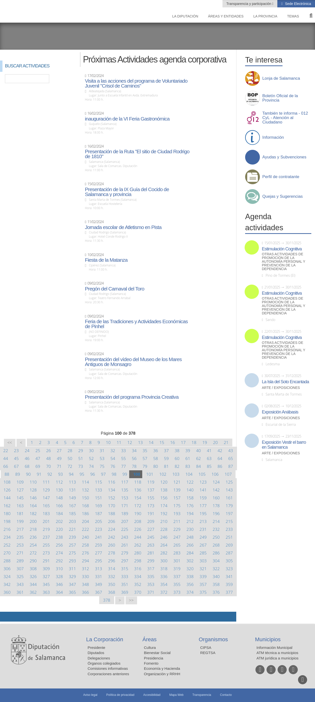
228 (164, 529)
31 (102, 450)
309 (46, 568)
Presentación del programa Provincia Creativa (131, 397)
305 (229, 561)
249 (203, 537)
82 (177, 466)
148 (59, 498)
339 (203, 576)
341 (229, 576)
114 (85, 482)
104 (188, 474)
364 (59, 592)
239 (72, 537)
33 (123, 450)
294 (85, 561)
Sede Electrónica (297, 4)
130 (59, 490)
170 (111, 505)
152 (111, 498)
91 (39, 474)
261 (124, 545)
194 (190, 513)
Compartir (6, 617)
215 (229, 521)
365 (72, 592)
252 (7, 545)
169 (98, 505)
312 (85, 568)
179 (229, 505)
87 (230, 466)
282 (164, 553)
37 (166, 450)
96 (92, 474)
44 (5, 458)
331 (98, 576)
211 (177, 521)
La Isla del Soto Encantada (285, 381)
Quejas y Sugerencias (282, 196)
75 (102, 466)
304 (216, 561)
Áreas (149, 639)
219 (46, 529)
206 (111, 521)
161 (229, 498)
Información (273, 137)
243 (124, 537)
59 (166, 458)
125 (229, 482)
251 (229, 537)
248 (190, 537)
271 (20, 553)
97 (103, 474)
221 (72, 529)
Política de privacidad (120, 695)
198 (7, 521)
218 (33, 529)
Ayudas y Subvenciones (284, 157)
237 (46, 537)
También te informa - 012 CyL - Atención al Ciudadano (285, 117)
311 (72, 568)
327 (46, 576)
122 (190, 482)
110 (33, 482)
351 (124, 584)
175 (177, 505)
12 (129, 442)
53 (102, 458)
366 (85, 592)
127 (20, 490)
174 (164, 505)
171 (124, 505)
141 (203, 490)
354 (164, 584)
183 (46, 513)
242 (111, 537)
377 (229, 592)
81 (166, 466)
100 (136, 474)
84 (198, 466)
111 (46, 482)
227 (150, 529)
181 (20, 513)
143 (229, 490)
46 (27, 458)
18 (194, 442)
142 (216, 490)
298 (137, 561)
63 (209, 458)
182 (33, 513)
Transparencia (201, 695)
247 (177, 537)
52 (91, 458)
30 (91, 450)
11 (119, 442)
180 (7, 513)
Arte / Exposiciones (281, 388)
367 (98, 592)
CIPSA (205, 647)
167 (72, 505)
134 (111, 490)
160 (216, 498)
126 (7, 490)
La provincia (265, 16)
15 (161, 442)
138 (164, 490)
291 (46, 561)
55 (123, 458)
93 (60, 474)
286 (216, 553)
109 (20, 482)
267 (203, 545)
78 (134, 466)
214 (216, 521)
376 (216, 592)
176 (190, 505)
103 (175, 474)
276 (85, 553)
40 (198, 450)
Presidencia (153, 658)
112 (59, 482)
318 (164, 568)
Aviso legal (90, 695)
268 (216, 545)
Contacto (226, 695)
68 (27, 466)
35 (144, 450)
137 (150, 490)
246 (164, 537)
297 (124, 561)
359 (229, 584)
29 (80, 450)
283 (177, 553)
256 (59, 545)
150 (85, 498)
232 (216, 529)
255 (46, 545)
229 (177, 529)
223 (98, 529)
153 (124, 498)
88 (7, 474)
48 (48, 458)
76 (112, 466)
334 (137, 576)
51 (80, 458)
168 (85, 505)
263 (150, 545)
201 (46, 521)
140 (190, 490)
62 (198, 458)
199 (20, 521)
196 (216, 513)
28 (70, 450)
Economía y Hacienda (162, 668)
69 (37, 466)
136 (137, 490)
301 (177, 561)
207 (124, 521)
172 (137, 505)
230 (190, 529)
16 (172, 442)
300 (164, 561)
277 (98, 553)
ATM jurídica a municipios (277, 658)
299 (150, 561)
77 (123, 466)
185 (72, 513)
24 (27, 450)
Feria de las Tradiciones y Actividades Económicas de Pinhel (136, 324)
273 (46, 553)
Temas (293, 16)
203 (72, 521)
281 (150, 553)
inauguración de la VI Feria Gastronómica (127, 118)
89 (17, 474)
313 (98, 568)
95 (81, 474)
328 (59, 576)
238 (59, 537)
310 (59, 568)
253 (20, 545)
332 (111, 576)
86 (220, 466)
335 (150, 576)
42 (220, 450)
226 (137, 529)
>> (131, 600)
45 (16, 458)
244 (137, 537)
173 (150, 505)
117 (124, 482)
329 (72, 576)
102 (162, 474)
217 (20, 529)
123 (203, 482)
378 (106, 600)
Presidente (96, 647)
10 (108, 442)
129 (46, 490)
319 (177, 568)
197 (229, 513)
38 (177, 450)
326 (33, 576)
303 (203, 561)
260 (111, 545)
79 (144, 466)
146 (33, 498)
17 (183, 442)
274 (59, 553)
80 (155, 466)
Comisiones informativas (108, 668)
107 (228, 474)
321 (203, 568)
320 (190, 568)
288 (7, 561)
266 (190, 545)
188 (111, 513)
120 (164, 482)
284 (190, 553)
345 (46, 584)
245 (150, 537)
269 (229, 545)
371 (150, 592)
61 (187, 458)
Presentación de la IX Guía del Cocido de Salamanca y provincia (127, 192)
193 (177, 513)
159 (203, 498)
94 (71, 474)
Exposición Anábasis (280, 412)
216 (7, 529)
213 (203, 521)
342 (7, 584)
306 (7, 568)
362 (33, 592)
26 (48, 450)
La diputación (185, 16)
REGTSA (208, 653)
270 (7, 553)
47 (37, 458)
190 (137, 513)
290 (33, 561)
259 (98, 545)
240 (85, 537)
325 (20, 576)
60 (177, 458)
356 (190, 584)
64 (220, 458)
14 (151, 442)
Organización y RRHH (162, 674)
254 (33, 545)
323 (229, 568)
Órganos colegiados (104, 663)
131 (72, 490)
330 (85, 576)
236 (33, 537)
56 (134, 458)
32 (112, 450)
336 (164, 576)
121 (177, 482)
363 (46, 592)
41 (209, 450)
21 (226, 442)
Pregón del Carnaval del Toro (114, 288)
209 (150, 521)
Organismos (213, 639)
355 (177, 584)
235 (20, 537)
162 (7, 505)
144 (7, 498)
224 (111, 529)
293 (72, 561)
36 (155, 450)
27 (59, 450)
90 (28, 474)
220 (59, 529)
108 (7, 482)
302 (190, 561)
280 (137, 553)
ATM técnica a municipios (277, 653)
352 (137, 584)
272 (33, 553)
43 (230, 450)
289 (20, 561)
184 (59, 513)
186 (85, 513)
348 (85, 584)
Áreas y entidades (225, 16)
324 (7, 576)
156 (164, 498)
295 (98, 561)
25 (37, 450)
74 (91, 466)
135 (124, 490)
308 (33, 568)
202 (59, 521)
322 (216, 568)
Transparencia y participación (249, 4)
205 (98, 521)
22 (5, 450)
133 (98, 490)
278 (111, 553)
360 (7, 592)
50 (70, 458)
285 (203, 553)
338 (190, 576)
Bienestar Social (157, 653)
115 (98, 482)
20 (215, 442)
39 (187, 450)
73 (80, 466)
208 (137, 521)
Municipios (268, 639)
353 (150, 584)
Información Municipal (274, 647)
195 (203, 513)
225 (124, 529)
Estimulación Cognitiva (282, 248)
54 (112, 458)
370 (137, 592)
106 (215, 474)
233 (229, 529)
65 (230, 458)
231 (203, 529)
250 (216, 537)
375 (203, 592)
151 (98, 498)
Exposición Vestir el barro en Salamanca (284, 445)
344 (33, 584)
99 (124, 474)
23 (16, 450)
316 (137, 568)
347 (72, 584)
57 (144, 458)
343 (20, 584)
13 (140, 442)
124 (216, 482)
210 (164, 521)
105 (202, 474)
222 (85, 529)
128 (33, 490)
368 (111, 592)
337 (177, 576)
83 (187, 466)
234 (7, 537)
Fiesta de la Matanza (106, 260)
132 (85, 490)
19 (204, 442)
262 (137, 545)
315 (124, 568)
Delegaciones (99, 658)
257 (72, 545)
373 (177, 592)
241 (98, 537)
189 (124, 513)
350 (111, 584)
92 (49, 474)
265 (177, 545)
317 (150, 568)
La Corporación (104, 639)
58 (155, 458)
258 (85, 545)
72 (70, 466)
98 (114, 474)
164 (33, 505)
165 (46, 505)
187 (98, 513)
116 (111, 482)
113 (72, 482)
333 (124, 576)
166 (59, 505)
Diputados (96, 653)
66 (5, 466)
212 (190, 521)
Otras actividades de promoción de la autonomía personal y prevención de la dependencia (283, 261)
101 (149, 474)
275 (72, 553)
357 (203, 584)
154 (137, 498)
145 (20, 498)
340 (216, 576)
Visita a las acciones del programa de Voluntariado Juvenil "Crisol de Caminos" (136, 83)
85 (209, 466)
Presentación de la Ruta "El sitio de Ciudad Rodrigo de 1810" (137, 154)
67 (16, 466)
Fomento (151, 663)
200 (33, 521)
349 (98, 584)
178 (216, 505)
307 (20, 568)
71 (59, 466)
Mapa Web (176, 695)
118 (137, 482)
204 (85, 521)
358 (216, 584)
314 (111, 568)
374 (190, 592)
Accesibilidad (151, 695)
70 (48, 466)
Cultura (150, 647)
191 (150, 513)
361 (20, 592)
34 (134, 450)
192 (164, 513)
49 (59, 458)
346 (59, 584)
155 (150, 498)
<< (9, 442)
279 (124, 553)
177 (203, 505)
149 (72, 498)
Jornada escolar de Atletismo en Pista (123, 227)
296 (111, 561)
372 (164, 592)
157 (177, 498)
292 (59, 561)
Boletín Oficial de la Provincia (280, 98)
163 (20, 505)
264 (164, 545)
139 (177, 490)
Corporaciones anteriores (108, 674)
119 (150, 482)
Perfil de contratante (280, 177)
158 (190, 498)
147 (46, 498)
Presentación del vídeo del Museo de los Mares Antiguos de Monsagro (133, 362)
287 (229, 553)
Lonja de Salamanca (281, 78)
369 (124, 592)
